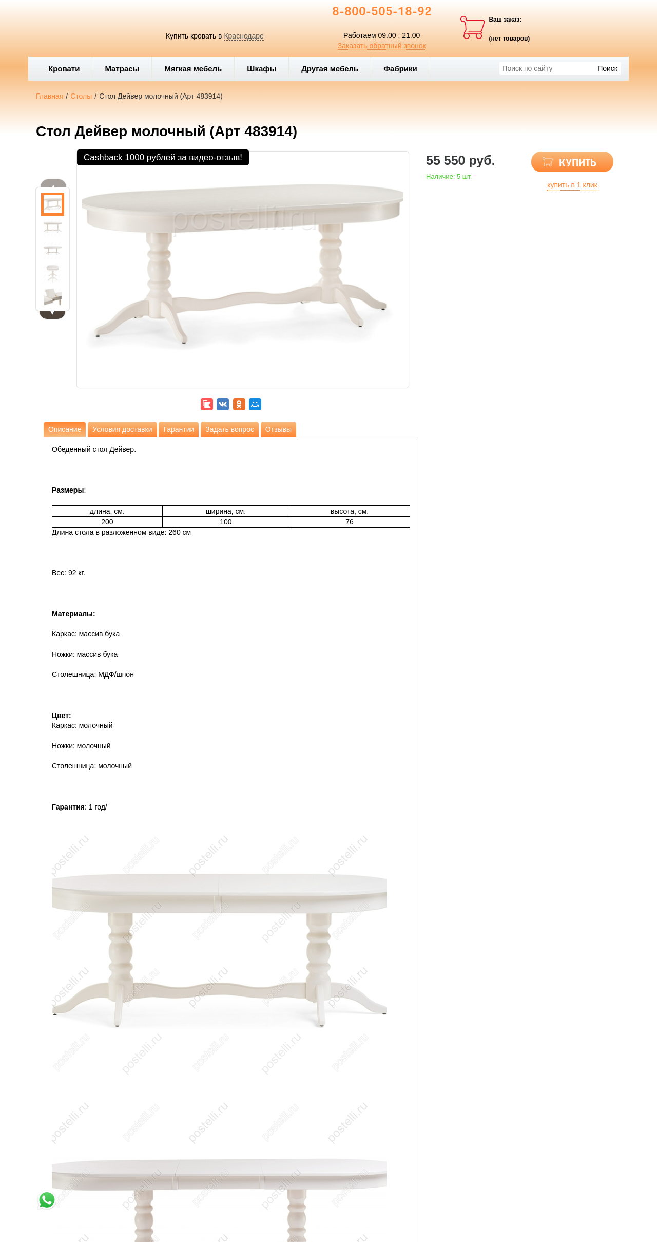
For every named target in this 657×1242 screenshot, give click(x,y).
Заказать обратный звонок (382, 46)
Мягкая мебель (196, 68)
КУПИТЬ (577, 163)
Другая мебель (333, 68)
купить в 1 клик (572, 185)
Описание (64, 429)
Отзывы (278, 429)
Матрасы (122, 68)
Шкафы (261, 68)
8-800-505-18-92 (382, 12)
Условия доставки (122, 429)
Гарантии (178, 429)
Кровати (67, 68)
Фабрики (403, 68)
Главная (49, 96)
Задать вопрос (229, 429)
